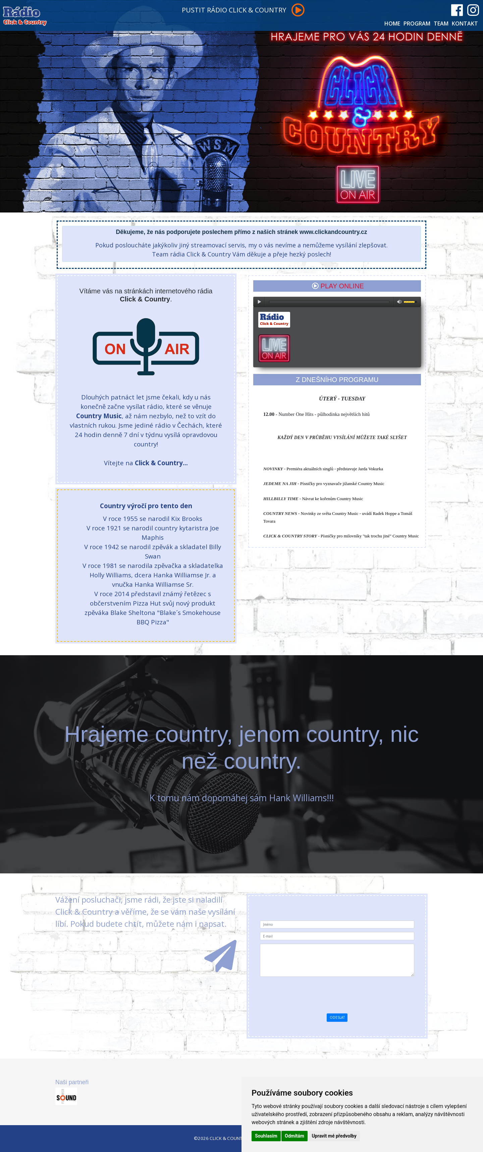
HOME (392, 23)
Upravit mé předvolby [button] (334, 1136)
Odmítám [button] (294, 1136)
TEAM (441, 23)
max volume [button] (399, 302)
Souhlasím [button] (266, 1136)
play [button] (259, 302)
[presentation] (359, 993)
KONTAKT (465, 23)
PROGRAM (417, 23)
